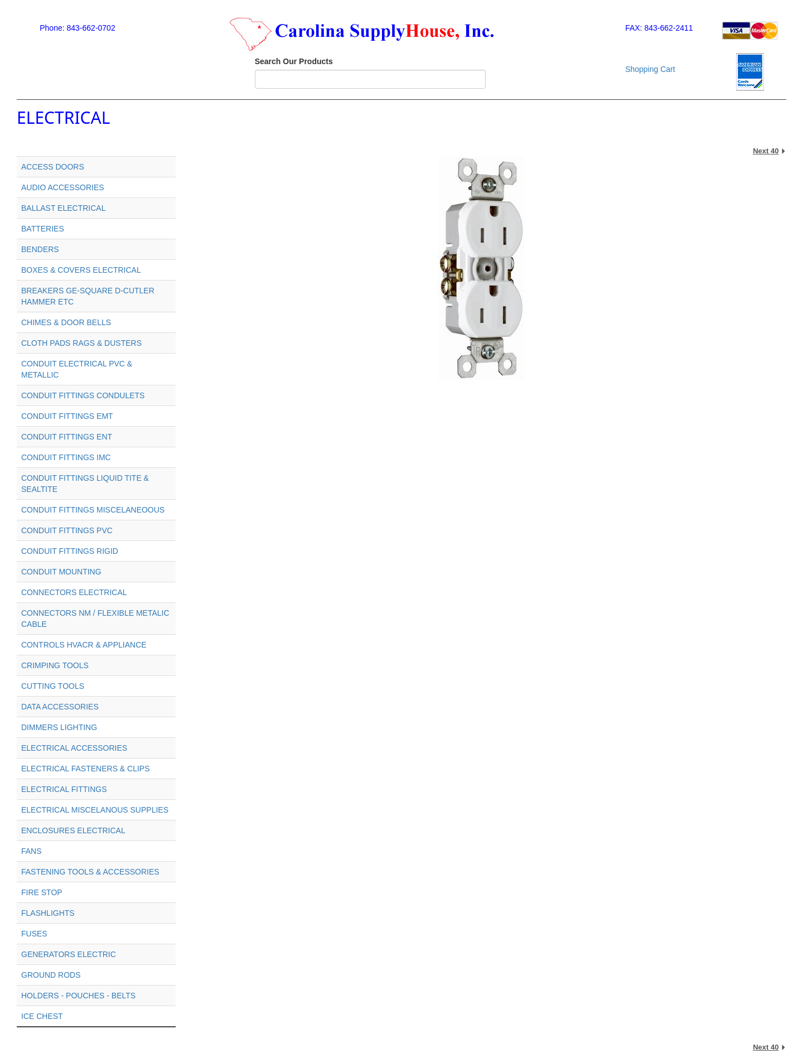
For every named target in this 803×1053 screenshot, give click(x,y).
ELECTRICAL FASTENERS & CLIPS (85, 768)
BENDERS (40, 249)
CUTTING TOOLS (52, 686)
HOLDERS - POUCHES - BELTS (78, 995)
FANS (31, 851)
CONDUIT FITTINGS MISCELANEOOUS (93, 509)
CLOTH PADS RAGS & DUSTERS (81, 343)
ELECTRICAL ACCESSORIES (74, 747)
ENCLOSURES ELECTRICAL (73, 830)
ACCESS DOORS (52, 166)
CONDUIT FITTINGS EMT (67, 416)
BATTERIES (42, 228)
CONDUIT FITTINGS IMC (66, 457)
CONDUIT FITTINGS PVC (67, 530)
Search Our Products (294, 61)
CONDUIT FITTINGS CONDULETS (82, 395)
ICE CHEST (42, 1016)
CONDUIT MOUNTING (61, 571)
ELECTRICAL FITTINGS (64, 789)
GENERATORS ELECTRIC (68, 954)
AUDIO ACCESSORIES (62, 187)
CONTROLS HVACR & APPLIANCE (84, 644)
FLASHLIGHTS (48, 913)
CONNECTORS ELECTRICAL (74, 592)
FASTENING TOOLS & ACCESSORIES (90, 871)
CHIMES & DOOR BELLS (66, 322)
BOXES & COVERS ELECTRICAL (81, 269)
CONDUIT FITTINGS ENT (66, 436)
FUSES (34, 933)
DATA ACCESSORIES (60, 706)
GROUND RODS (51, 974)
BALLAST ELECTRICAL (63, 208)
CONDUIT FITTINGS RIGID (69, 551)
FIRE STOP (41, 892)
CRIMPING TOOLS (55, 665)
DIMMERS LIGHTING (59, 727)
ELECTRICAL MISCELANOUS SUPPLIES (94, 809)
